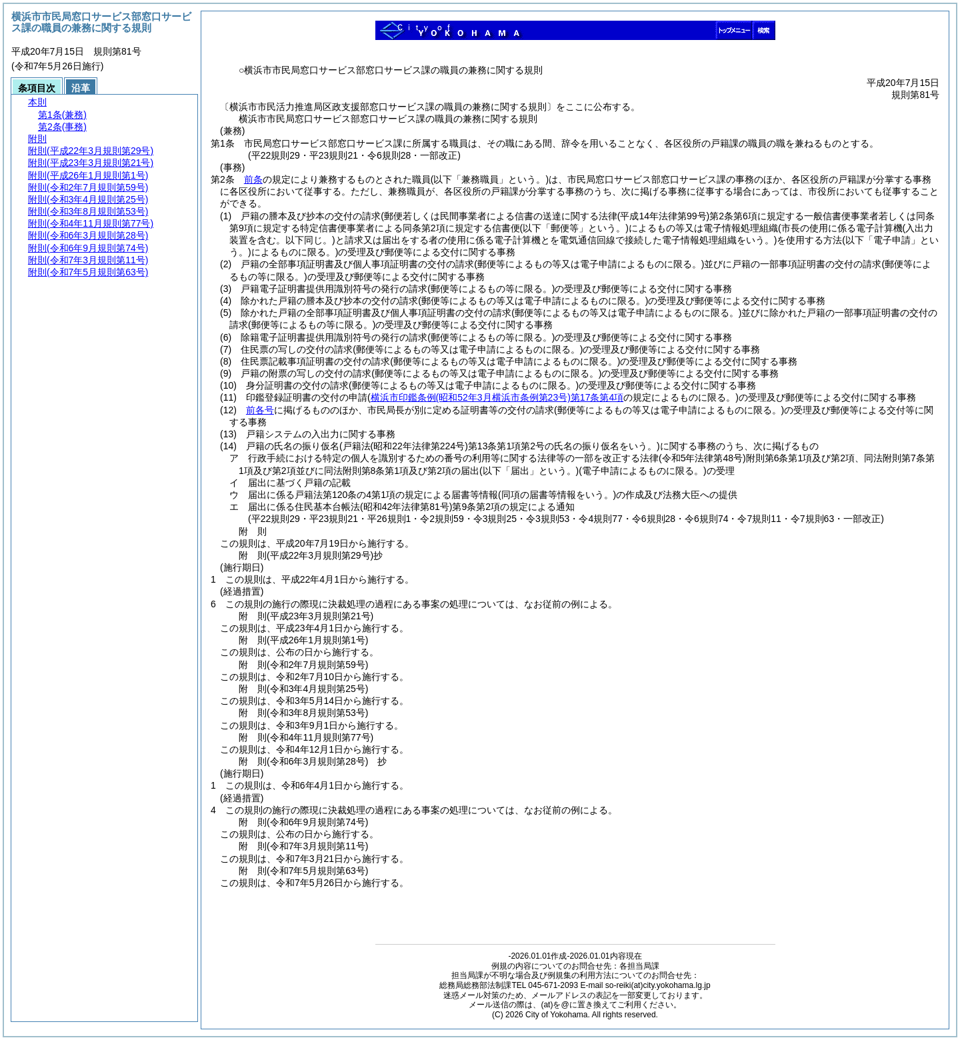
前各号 (260, 410)
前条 (253, 179)
